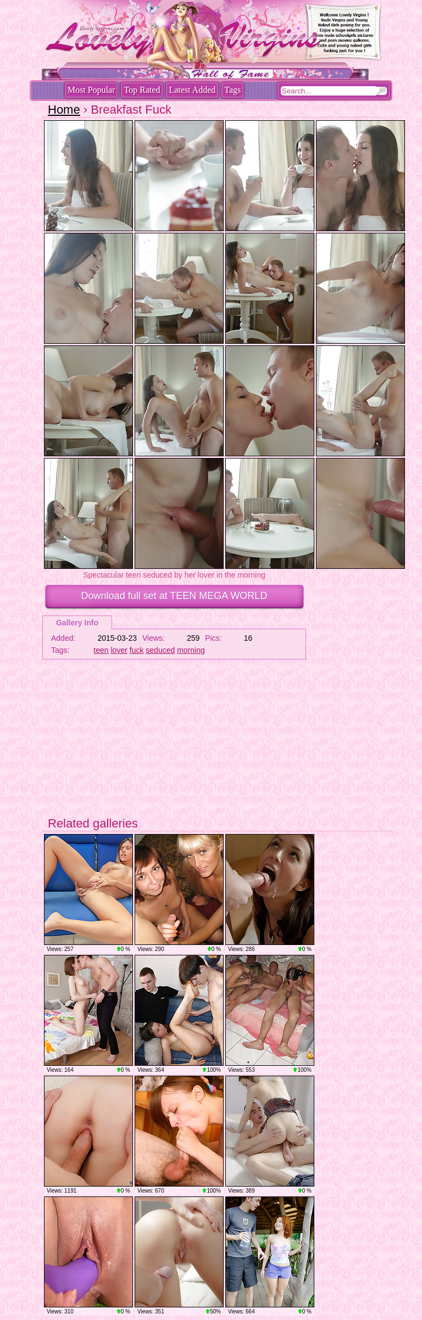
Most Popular (91, 89)
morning (191, 650)
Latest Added (192, 89)
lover (119, 650)
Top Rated (142, 89)
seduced (160, 650)
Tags (232, 89)
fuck (137, 650)
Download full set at (174, 595)
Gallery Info (77, 622)
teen (100, 650)
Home (64, 109)
